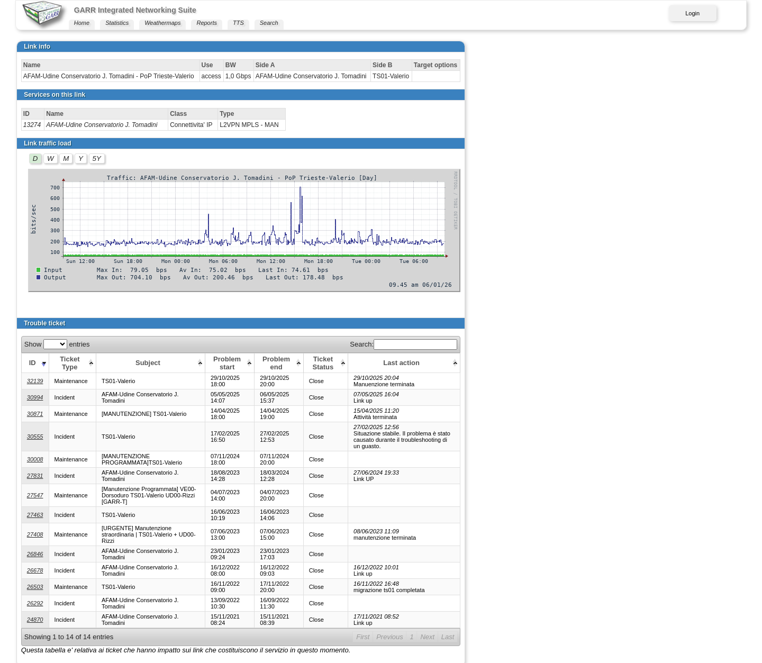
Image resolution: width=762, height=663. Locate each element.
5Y (97, 158)
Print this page (43, 635)
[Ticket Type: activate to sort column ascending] (75, 363)
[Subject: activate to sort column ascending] (215, 363)
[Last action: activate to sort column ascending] (621, 363)
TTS (238, 23)
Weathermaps (162, 23)
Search (269, 23)
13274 (32, 125)
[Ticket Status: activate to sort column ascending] (475, 363)
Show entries (57, 344)
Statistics (117, 23)
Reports (206, 23)
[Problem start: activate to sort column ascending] (358, 363)
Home (81, 23)
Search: (680, 344)
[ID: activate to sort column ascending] (35, 363)
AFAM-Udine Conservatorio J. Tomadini (101, 125)
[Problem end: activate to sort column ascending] (417, 363)
